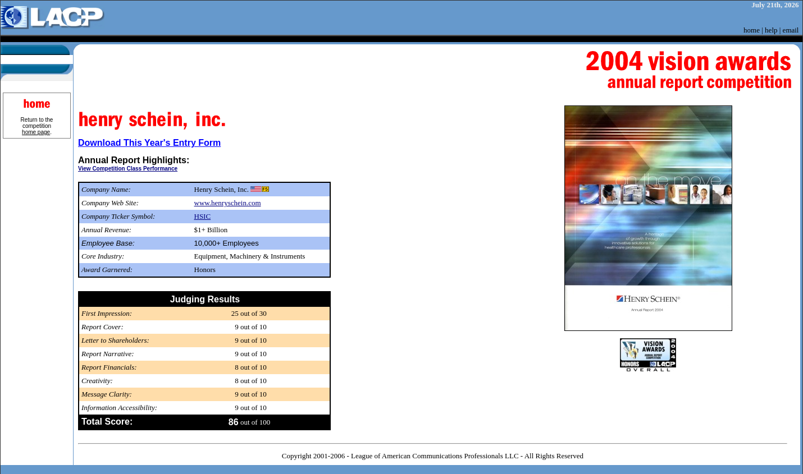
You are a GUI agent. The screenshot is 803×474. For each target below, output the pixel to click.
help (771, 30)
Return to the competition (37, 126)
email (791, 30)
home (751, 30)
